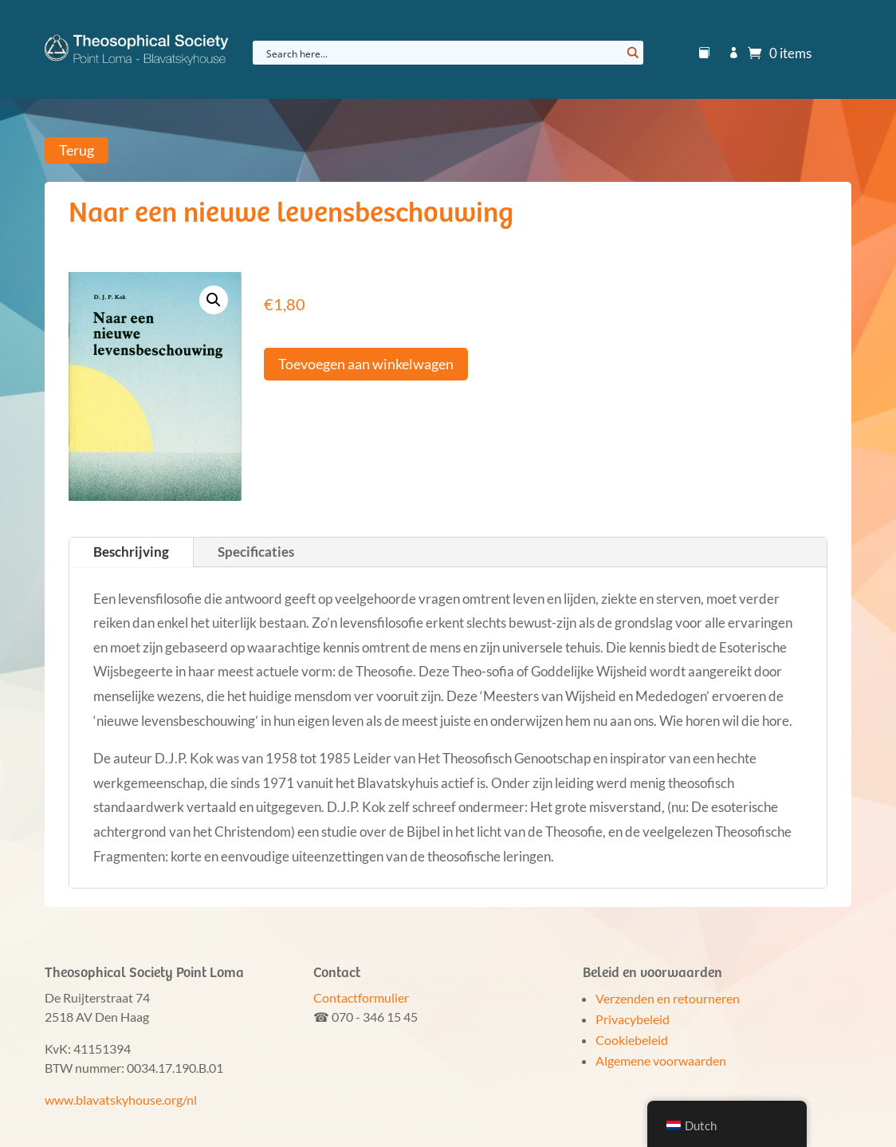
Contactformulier (361, 997)
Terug (76, 150)
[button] (213, 300)
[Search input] (442, 53)
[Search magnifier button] (631, 52)
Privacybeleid (632, 1019)
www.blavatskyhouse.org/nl (121, 1099)
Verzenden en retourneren (667, 998)
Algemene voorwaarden (660, 1060)
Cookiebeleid (631, 1039)
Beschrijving (131, 551)
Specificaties (256, 551)
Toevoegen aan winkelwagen (366, 363)
